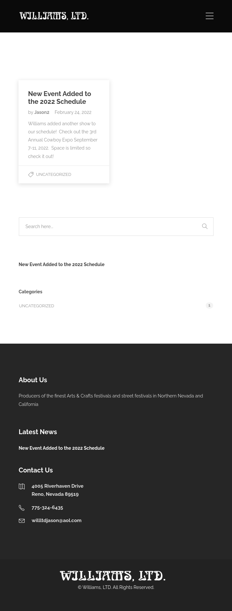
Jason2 (42, 112)
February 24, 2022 (73, 112)
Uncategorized (53, 174)
